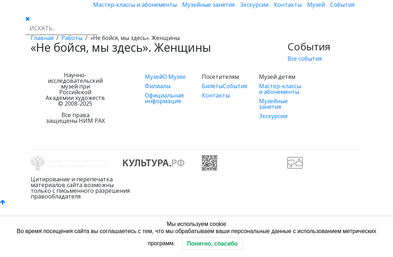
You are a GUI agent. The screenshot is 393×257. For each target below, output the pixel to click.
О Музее (174, 77)
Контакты (288, 5)
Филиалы (157, 86)
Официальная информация (164, 98)
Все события (304, 58)
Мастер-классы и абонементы (135, 5)
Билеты (212, 86)
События (342, 5)
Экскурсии (254, 5)
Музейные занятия (208, 5)
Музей (316, 5)
